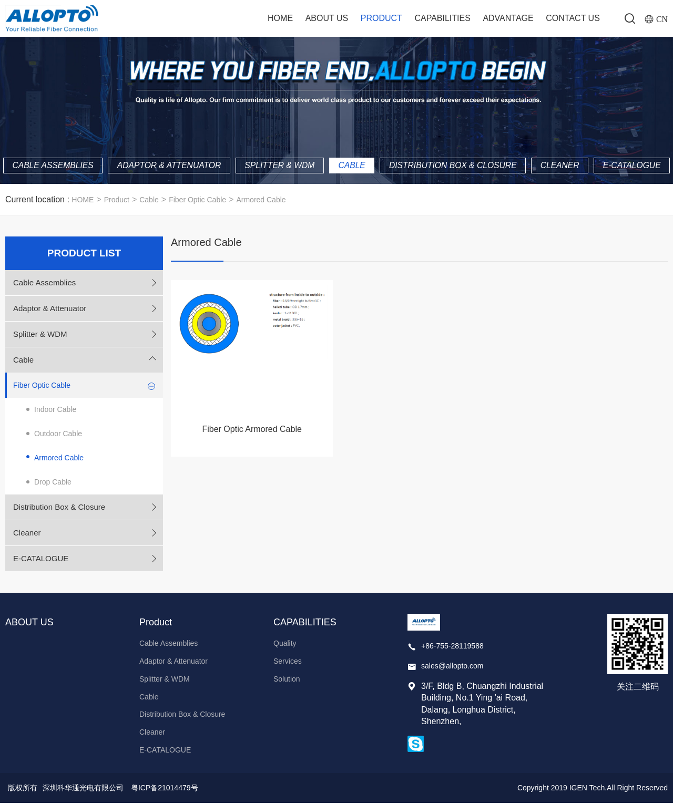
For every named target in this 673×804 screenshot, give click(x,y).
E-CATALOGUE (336, 165)
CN (662, 19)
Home (280, 18)
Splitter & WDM (319, 144)
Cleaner (609, 144)
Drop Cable (53, 483)
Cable (394, 144)
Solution (286, 680)
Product (381, 18)
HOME (83, 201)
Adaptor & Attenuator (205, 144)
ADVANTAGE (508, 18)
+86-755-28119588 (452, 647)
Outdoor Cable (58, 434)
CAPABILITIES (442, 18)
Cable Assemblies (85, 144)
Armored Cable (260, 201)
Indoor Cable (55, 410)
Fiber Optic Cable (197, 201)
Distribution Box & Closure (498, 144)
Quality (285, 644)
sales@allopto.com (452, 666)
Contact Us (573, 18)
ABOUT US (326, 18)
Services (287, 662)
